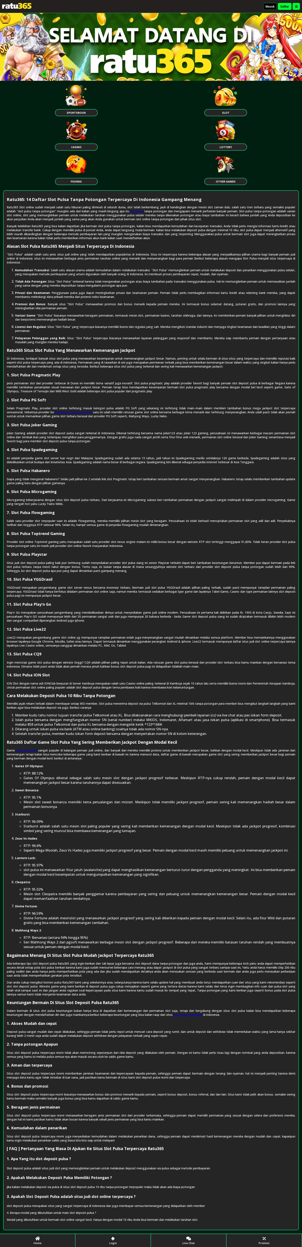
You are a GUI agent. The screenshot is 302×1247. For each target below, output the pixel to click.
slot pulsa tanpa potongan (73, 412)
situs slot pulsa (26, 750)
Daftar (284, 6)
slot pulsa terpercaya (187, 1015)
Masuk (270, 6)
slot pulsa (136, 211)
